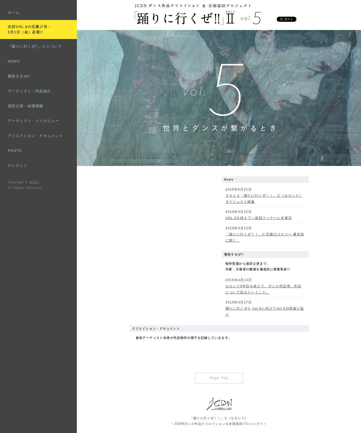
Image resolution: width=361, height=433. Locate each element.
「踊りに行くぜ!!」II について (35, 46)
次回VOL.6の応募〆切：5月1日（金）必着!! (29, 29)
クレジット (17, 165)
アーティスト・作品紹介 (29, 91)
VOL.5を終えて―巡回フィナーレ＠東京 (258, 218)
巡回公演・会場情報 (25, 106)
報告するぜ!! (19, 76)
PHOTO (15, 151)
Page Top (219, 378)
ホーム (13, 13)
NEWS (14, 61)
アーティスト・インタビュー (33, 121)
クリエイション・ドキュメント (35, 136)
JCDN (34, 182)
